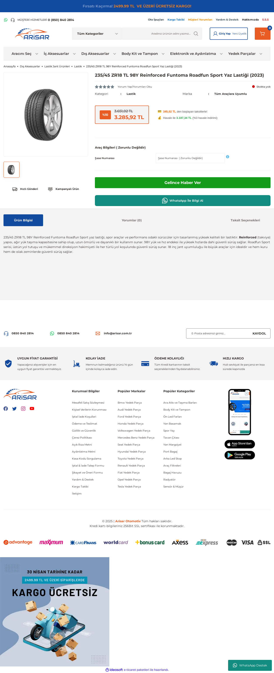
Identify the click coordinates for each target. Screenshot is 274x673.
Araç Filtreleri (172, 465)
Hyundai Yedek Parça (132, 451)
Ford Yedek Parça (129, 416)
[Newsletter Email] (228, 333)
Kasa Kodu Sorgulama (86, 458)
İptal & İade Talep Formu (88, 465)
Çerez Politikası (82, 437)
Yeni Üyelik (239, 33)
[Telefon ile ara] (42, 19)
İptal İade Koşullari (84, 416)
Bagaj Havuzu (172, 472)
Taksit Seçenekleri (245, 220)
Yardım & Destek (83, 479)
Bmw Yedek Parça (130, 402)
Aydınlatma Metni (83, 451)
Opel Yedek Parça (129, 479)
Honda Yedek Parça (130, 423)
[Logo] (33, 34)
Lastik (131, 94)
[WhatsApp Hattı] (5, 20)
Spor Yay (169, 430)
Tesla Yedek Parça (129, 486)
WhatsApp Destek (250, 665)
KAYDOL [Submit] (259, 333)
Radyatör (169, 479)
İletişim (77, 493)
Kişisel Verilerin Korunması (89, 409)
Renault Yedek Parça (131, 465)
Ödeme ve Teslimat (84, 423)
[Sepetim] (263, 34)
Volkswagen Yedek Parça (134, 430)
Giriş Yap (224, 33)
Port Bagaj (170, 451)
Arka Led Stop (172, 458)
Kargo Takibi (80, 486)
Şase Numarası (104, 158)
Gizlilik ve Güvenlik (84, 430)
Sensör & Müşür (173, 486)
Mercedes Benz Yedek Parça (136, 437)
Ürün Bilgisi (23, 220)
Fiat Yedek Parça (129, 472)
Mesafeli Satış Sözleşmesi (88, 402)
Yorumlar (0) (132, 220)
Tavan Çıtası (171, 437)
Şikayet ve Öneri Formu (87, 472)
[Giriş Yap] (215, 33)
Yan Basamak (172, 423)
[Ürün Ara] (161, 34)
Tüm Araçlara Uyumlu (231, 94)
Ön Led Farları (172, 416)
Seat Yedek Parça (129, 444)
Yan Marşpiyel (172, 444)
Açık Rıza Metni (82, 444)
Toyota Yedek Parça (130, 458)
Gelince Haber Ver (183, 182)
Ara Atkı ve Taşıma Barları (180, 402)
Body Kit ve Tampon (176, 409)
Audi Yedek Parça (129, 409)
